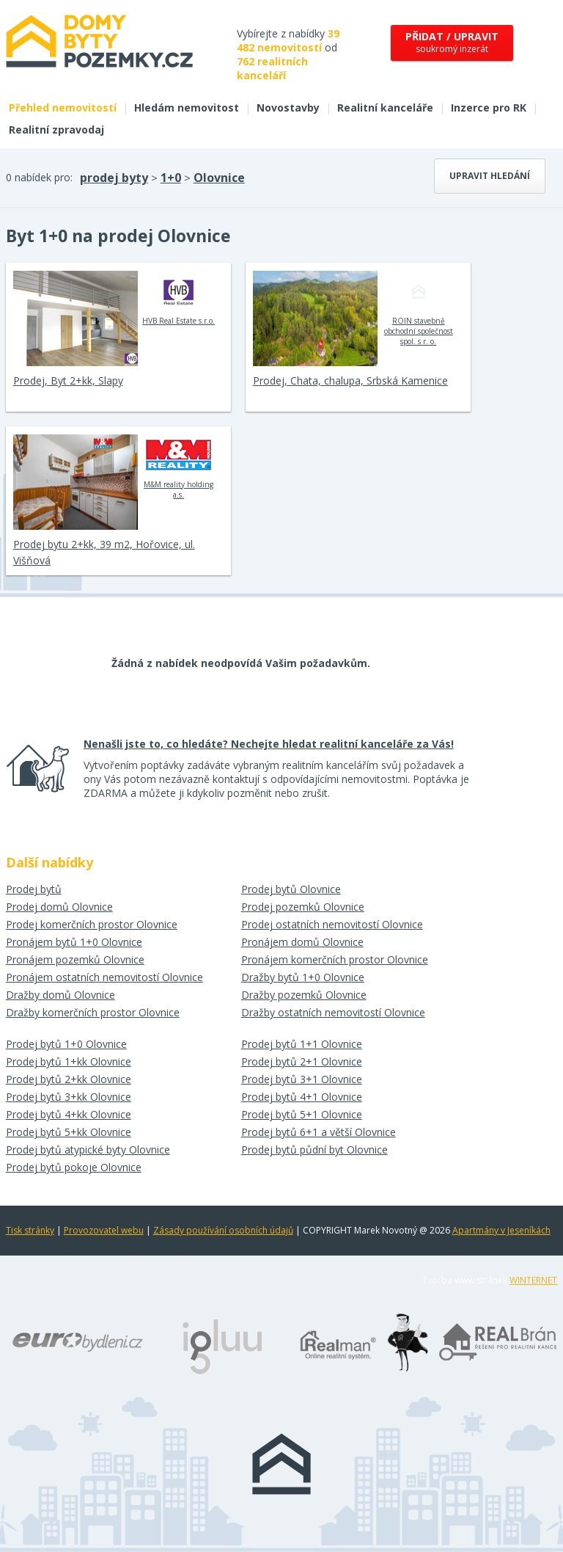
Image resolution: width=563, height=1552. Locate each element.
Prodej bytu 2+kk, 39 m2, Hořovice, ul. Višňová (104, 552)
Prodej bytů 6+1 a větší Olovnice (318, 1132)
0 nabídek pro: (39, 177)
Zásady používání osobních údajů (223, 1230)
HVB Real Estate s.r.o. (178, 298)
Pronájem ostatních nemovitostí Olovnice (104, 977)
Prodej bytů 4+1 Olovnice (301, 1097)
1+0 (171, 178)
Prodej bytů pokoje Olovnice (73, 1167)
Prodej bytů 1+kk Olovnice (68, 1061)
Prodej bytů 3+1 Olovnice (301, 1079)
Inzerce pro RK (488, 107)
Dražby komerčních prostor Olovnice (93, 1012)
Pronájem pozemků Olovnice (75, 959)
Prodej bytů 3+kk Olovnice (68, 1097)
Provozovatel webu (104, 1230)
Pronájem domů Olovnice (302, 942)
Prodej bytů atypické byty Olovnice (88, 1149)
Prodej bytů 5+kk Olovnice (68, 1132)
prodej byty (114, 178)
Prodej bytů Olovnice (291, 889)
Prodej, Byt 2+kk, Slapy (68, 380)
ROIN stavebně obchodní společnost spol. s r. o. (418, 308)
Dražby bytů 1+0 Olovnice (302, 977)
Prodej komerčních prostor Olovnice (91, 924)
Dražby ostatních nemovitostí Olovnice (333, 1012)
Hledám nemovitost (186, 107)
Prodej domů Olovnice (59, 907)
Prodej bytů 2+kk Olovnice (68, 1079)
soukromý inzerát (451, 42)
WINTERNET (533, 1280)
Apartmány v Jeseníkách (501, 1230)
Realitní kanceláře (385, 107)
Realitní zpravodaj (56, 129)
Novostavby (288, 107)
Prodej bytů (34, 889)
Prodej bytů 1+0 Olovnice (66, 1044)
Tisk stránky (30, 1230)
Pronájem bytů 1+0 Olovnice (74, 942)
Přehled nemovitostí (63, 107)
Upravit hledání (489, 176)
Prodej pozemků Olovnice (302, 907)
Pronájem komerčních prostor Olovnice (334, 959)
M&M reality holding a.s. (178, 467)
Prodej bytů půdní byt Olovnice (314, 1149)
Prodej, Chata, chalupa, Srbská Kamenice (350, 380)
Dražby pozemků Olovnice (304, 995)
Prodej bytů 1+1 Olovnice (301, 1044)
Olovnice (219, 178)
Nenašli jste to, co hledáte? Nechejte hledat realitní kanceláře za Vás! (269, 744)
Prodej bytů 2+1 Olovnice (301, 1061)
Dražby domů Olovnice (60, 995)
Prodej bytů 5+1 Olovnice (301, 1114)
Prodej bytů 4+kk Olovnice (68, 1114)
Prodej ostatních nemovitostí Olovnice (332, 924)
